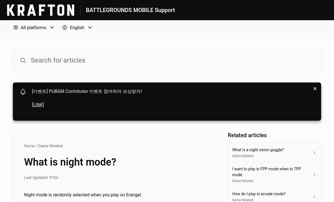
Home (29, 146)
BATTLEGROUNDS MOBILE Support (130, 10)
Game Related (50, 146)
